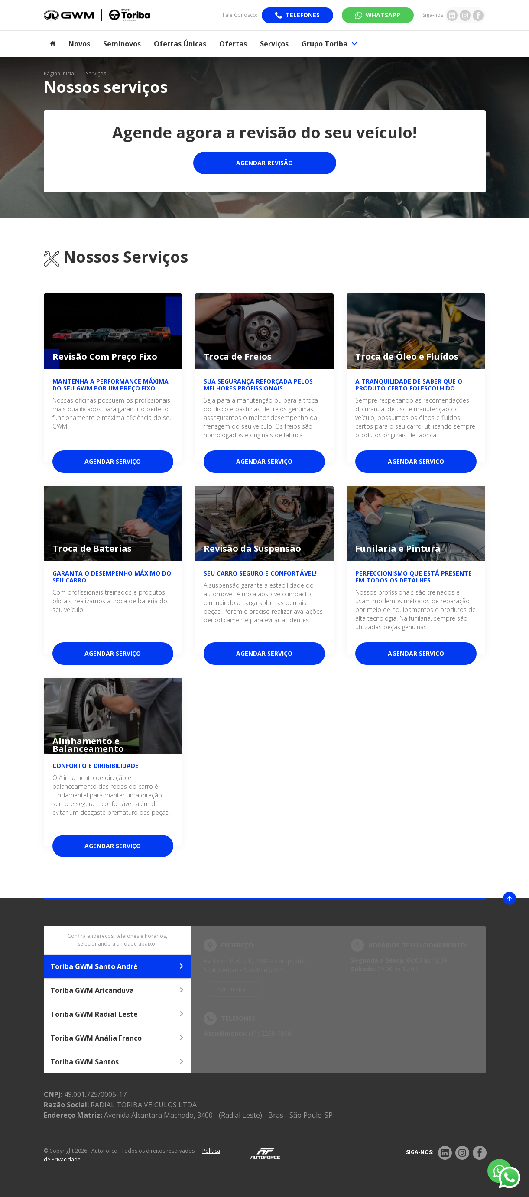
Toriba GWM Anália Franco (117, 1038)
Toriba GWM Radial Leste (117, 1014)
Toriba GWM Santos (117, 1062)
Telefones (303, 15)
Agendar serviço (112, 461)
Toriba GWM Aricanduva (117, 990)
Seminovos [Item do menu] (122, 43)
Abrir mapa (231, 988)
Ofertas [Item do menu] (233, 43)
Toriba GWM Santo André (117, 966)
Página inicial (59, 73)
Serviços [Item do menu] (274, 43)
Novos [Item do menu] (79, 43)
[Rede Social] (445, 1153)
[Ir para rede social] (452, 15)
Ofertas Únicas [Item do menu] (180, 43)
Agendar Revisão (264, 163)
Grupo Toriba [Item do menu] (329, 43)
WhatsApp (383, 15)
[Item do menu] (52, 43)
